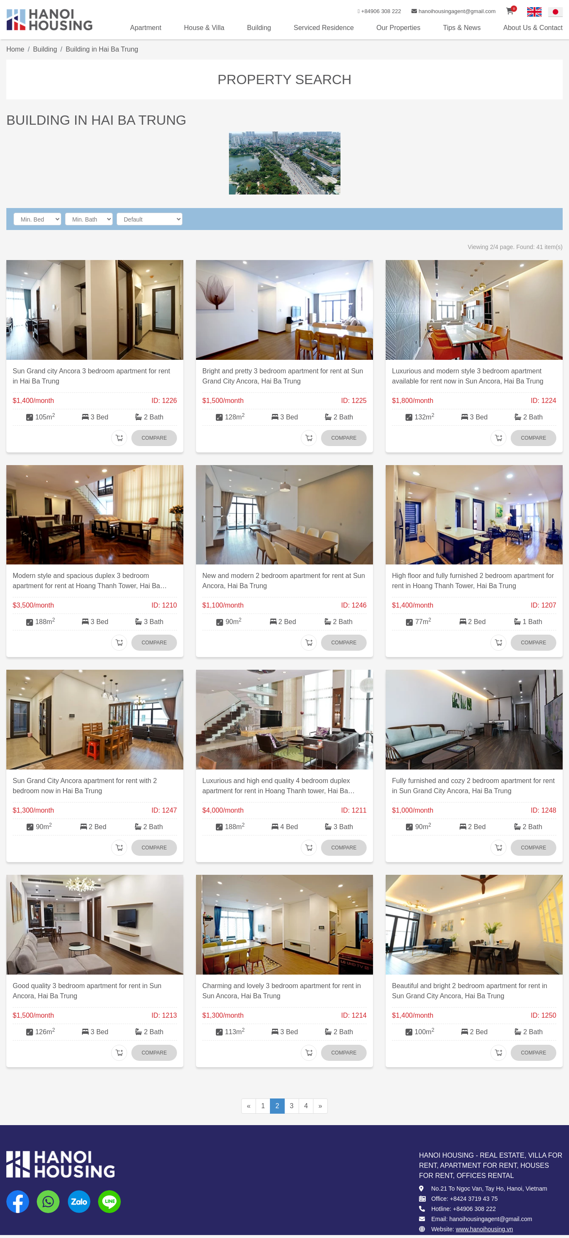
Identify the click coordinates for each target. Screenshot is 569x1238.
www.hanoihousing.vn (484, 1229)
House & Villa (204, 27)
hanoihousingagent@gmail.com (453, 11)
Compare (154, 438)
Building (259, 27)
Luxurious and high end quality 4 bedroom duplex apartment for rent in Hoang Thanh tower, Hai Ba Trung (276, 791)
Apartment (145, 27)
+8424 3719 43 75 (474, 1198)
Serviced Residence (324, 27)
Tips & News (462, 27)
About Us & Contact (533, 27)
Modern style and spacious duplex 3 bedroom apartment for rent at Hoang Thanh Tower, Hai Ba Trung (86, 586)
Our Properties (398, 27)
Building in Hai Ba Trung (102, 49)
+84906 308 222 (378, 11)
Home (15, 49)
